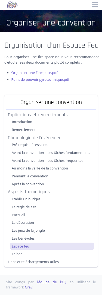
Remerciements (24, 129)
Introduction (22, 121)
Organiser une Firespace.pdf (34, 72)
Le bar (17, 253)
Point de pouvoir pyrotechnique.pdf (40, 79)
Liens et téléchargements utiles (33, 261)
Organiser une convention (51, 102)
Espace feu (20, 246)
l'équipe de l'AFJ (51, 281)
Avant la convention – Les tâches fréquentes (47, 160)
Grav (28, 287)
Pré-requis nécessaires (30, 144)
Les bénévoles (23, 238)
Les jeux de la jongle (28, 230)
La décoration (23, 222)
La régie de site (24, 206)
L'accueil (18, 214)
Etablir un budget (26, 198)
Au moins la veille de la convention (40, 168)
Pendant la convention (30, 176)
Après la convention (28, 183)
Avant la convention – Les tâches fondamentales (51, 152)
